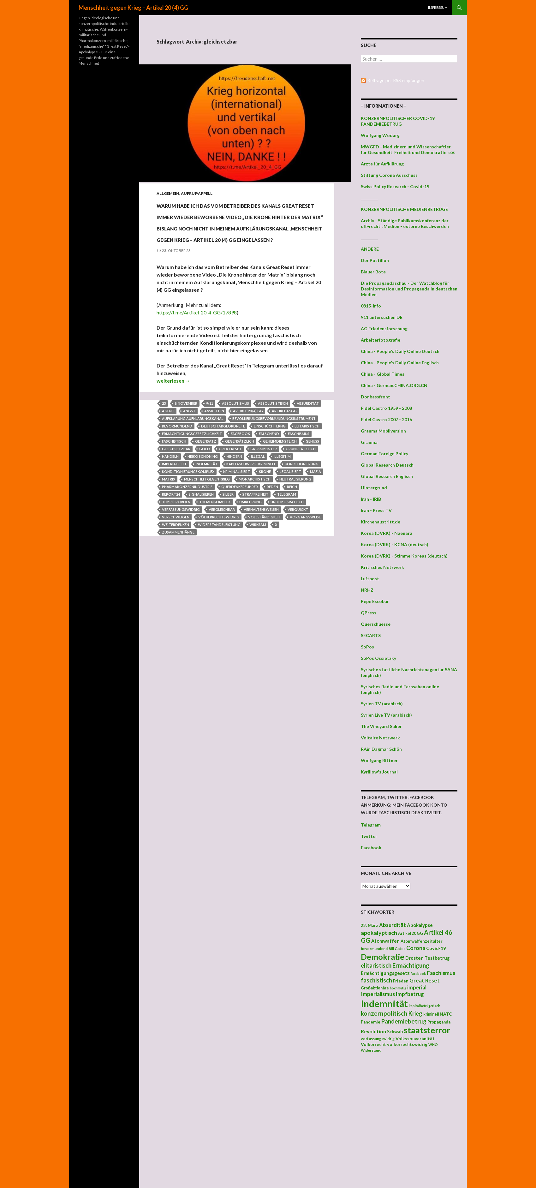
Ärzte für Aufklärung (382, 163)
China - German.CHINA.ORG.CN (394, 385)
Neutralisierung (295, 547)
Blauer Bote (373, 271)
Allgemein (168, 193)
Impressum (438, 7)
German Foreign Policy (384, 453)
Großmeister (263, 517)
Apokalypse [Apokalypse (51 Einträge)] (420, 925)
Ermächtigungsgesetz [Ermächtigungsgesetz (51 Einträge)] (385, 973)
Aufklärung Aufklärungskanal (192, 487)
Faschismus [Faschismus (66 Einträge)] (441, 973)
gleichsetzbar (176, 517)
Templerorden (176, 570)
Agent (168, 479)
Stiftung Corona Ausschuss (389, 175)
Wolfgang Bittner (379, 760)
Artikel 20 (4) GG (248, 479)
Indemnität (206, 532)
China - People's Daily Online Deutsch (400, 351)
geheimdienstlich (280, 509)
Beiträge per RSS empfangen (395, 80)
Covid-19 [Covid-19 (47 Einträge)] (436, 948)
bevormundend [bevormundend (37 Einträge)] (374, 948)
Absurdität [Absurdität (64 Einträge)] (392, 925)
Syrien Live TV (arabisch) (386, 715)
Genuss (312, 509)
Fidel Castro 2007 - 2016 (386, 419)
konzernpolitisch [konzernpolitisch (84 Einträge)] (384, 1013)
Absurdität (308, 471)
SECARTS (371, 635)
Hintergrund (374, 487)
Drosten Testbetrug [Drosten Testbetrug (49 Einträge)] (427, 958)
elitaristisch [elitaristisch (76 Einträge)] (376, 965)
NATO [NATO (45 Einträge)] (446, 1014)
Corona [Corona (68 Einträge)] (415, 948)
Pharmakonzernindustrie (187, 555)
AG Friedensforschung (384, 328)
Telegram (286, 562)
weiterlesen (173, 449)
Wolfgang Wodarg (380, 135)
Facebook (371, 847)
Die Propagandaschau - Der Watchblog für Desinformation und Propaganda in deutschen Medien (409, 288)
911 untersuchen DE (381, 317)
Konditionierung (302, 532)
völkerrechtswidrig (218, 585)
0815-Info (371, 305)
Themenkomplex (214, 570)
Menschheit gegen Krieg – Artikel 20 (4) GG (133, 7)
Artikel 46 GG (284, 479)
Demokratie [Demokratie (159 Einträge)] (382, 956)
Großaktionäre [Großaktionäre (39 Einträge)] (375, 988)
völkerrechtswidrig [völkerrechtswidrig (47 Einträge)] (407, 1044)
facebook (240, 502)
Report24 (171, 562)
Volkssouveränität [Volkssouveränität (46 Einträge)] (415, 1038)
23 (164, 471)
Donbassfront (375, 396)
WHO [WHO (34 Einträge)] (433, 1044)
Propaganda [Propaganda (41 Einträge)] (438, 1021)
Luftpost (370, 578)
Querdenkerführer (239, 555)
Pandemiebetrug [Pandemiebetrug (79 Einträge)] (403, 1021)
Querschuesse (375, 624)
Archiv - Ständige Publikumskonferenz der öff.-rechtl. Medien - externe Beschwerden (405, 223)
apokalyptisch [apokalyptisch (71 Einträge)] (379, 932)
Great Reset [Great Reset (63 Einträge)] (424, 980)
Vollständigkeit (264, 585)
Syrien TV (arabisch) (382, 703)
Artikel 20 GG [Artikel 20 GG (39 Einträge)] (410, 933)
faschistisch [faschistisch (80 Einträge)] (376, 980)
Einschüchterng (270, 494)
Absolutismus (235, 471)
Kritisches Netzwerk (382, 567)
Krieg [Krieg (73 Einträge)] (415, 1013)
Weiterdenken (175, 593)
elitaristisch (307, 494)
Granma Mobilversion (383, 430)
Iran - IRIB (371, 499)
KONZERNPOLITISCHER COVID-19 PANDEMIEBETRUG (398, 121)
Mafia (315, 540)
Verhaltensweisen (261, 578)
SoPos (367, 646)
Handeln (170, 524)
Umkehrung (250, 570)
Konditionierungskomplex (188, 540)
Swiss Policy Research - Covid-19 (395, 186)
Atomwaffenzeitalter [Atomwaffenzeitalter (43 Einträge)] (422, 941)
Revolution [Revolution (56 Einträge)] (373, 1031)
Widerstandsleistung (219, 593)
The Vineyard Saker (381, 726)
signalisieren (201, 562)
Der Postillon (375, 260)
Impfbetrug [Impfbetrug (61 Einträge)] (410, 994)
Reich (292, 555)
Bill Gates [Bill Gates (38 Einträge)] (397, 948)
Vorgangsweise (305, 585)
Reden (272, 555)
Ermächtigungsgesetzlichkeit (192, 502)
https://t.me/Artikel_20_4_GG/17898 (197, 381)
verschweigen (175, 585)
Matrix (168, 547)
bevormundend (177, 494)
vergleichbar (222, 578)
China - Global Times (382, 374)
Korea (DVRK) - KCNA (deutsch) (394, 544)
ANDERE (370, 249)
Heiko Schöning (203, 524)
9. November (186, 471)
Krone (265, 540)
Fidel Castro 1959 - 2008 (386, 408)
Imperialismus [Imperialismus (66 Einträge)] (378, 994)
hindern (234, 524)
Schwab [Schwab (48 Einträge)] (395, 1031)
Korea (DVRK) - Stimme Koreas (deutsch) (404, 555)
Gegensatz (205, 509)
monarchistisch (255, 547)
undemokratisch (287, 570)
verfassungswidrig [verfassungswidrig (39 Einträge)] (378, 1038)
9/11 (209, 471)
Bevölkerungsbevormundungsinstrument (274, 487)
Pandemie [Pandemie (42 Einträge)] (370, 1021)
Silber (228, 562)
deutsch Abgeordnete (223, 494)
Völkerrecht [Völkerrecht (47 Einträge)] (373, 1044)
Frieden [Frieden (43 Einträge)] (400, 980)
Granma (369, 442)
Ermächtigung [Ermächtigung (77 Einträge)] (410, 965)
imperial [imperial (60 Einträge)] (416, 987)
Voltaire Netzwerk (380, 737)
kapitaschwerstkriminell (251, 532)
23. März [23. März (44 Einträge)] (369, 925)
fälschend (269, 502)
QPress (368, 612)
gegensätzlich (239, 509)
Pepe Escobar (375, 601)
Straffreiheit (255, 562)
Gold (204, 517)
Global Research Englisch (387, 476)
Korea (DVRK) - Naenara (386, 533)
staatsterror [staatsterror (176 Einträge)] (427, 1030)
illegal (258, 524)
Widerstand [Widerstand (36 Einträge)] (371, 1050)
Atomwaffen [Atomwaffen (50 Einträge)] (385, 941)
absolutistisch (273, 471)
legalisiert (290, 540)
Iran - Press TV (376, 510)
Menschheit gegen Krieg (207, 547)
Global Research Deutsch (387, 465)
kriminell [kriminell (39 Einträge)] (431, 1014)
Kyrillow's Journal (379, 771)
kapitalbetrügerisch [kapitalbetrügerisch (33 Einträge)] (424, 1006)
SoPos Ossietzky (378, 658)
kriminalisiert (236, 540)
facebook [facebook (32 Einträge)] (418, 973)
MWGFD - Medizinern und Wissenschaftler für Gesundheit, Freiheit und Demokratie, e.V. (408, 149)
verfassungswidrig (181, 578)
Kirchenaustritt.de (380, 521)
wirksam (257, 593)
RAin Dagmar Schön (381, 749)
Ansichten (214, 479)
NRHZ (367, 590)
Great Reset (230, 517)
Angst (189, 479)
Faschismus (298, 502)
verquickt (298, 578)
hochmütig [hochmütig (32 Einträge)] (398, 988)
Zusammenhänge (178, 600)
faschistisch (174, 509)
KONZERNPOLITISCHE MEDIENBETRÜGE (404, 209)
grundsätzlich (301, 517)
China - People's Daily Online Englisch (400, 362)
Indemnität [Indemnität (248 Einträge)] (384, 1003)
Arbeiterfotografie (380, 340)
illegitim (282, 524)
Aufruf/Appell (196, 193)
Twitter (369, 836)
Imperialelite (174, 532)
